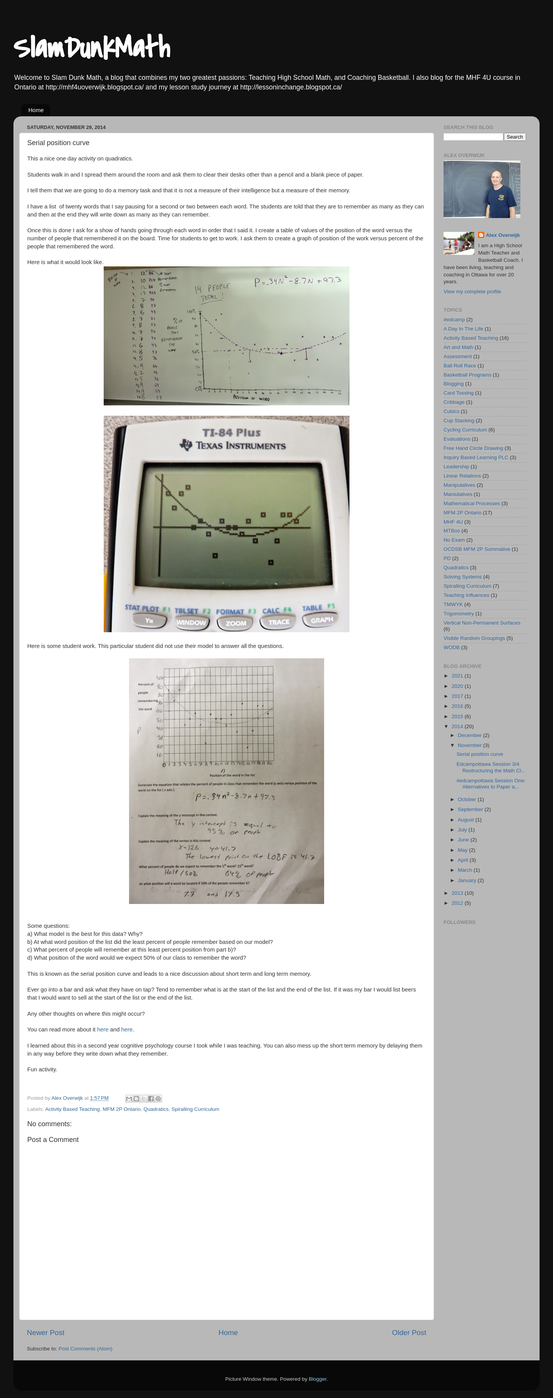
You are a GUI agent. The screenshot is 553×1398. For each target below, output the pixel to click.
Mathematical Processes (472, 503)
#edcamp (454, 319)
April (464, 860)
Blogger (317, 1379)
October (468, 799)
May (463, 850)
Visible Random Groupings (474, 638)
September (471, 809)
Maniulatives (458, 494)
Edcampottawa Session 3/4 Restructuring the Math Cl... (491, 767)
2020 (458, 686)
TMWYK (453, 604)
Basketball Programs (468, 375)
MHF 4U (453, 522)
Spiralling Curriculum (196, 1109)
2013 (458, 893)
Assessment (458, 356)
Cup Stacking (459, 420)
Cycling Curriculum (465, 430)
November (470, 745)
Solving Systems (463, 577)
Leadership (456, 466)
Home (36, 110)
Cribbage (454, 402)
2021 (458, 676)
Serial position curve (480, 754)
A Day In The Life (463, 329)
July (463, 830)
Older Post (409, 1333)
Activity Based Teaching (72, 1109)
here (103, 1029)
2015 (458, 716)
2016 (458, 706)
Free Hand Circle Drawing (473, 448)
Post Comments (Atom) (86, 1349)
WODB (452, 647)
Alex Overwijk (503, 235)
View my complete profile (472, 291)
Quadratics (156, 1109)
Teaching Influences (466, 595)
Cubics (451, 411)
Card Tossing (459, 393)
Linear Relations (462, 476)
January (468, 880)
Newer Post (46, 1333)
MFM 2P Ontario (122, 1109)
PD (447, 558)
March (466, 870)
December (470, 735)
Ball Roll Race (460, 366)
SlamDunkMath (91, 48)
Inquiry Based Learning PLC (476, 457)
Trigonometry (459, 613)
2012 (458, 903)
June (464, 840)
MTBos (452, 531)
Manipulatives (459, 485)
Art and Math (458, 347)
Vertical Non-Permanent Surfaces (482, 623)
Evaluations (457, 439)
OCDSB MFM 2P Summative (477, 549)
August (466, 820)
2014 (458, 726)
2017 (458, 696)
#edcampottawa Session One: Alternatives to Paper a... (491, 784)
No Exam (454, 540)
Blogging (454, 384)
